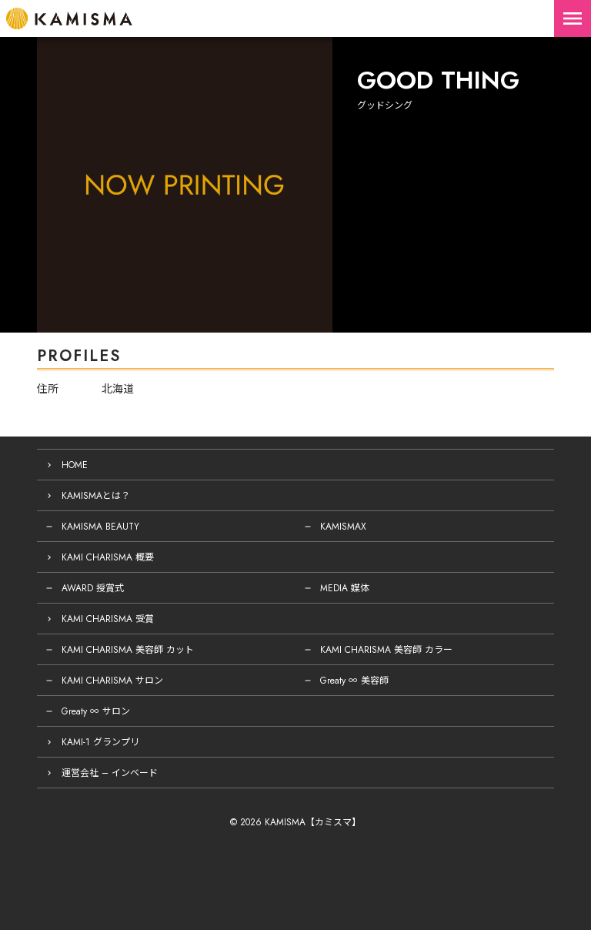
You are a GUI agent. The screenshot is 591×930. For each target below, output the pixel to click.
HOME (75, 465)
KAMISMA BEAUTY (100, 527)
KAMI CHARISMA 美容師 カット (128, 650)
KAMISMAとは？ (96, 496)
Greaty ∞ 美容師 (354, 680)
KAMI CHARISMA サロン (112, 680)
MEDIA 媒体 (344, 588)
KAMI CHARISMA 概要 (108, 557)
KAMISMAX (343, 527)
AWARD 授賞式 (93, 588)
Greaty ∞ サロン (96, 711)
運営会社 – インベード (110, 773)
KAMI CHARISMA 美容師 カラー (386, 650)
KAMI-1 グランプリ (100, 742)
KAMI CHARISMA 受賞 (108, 619)
